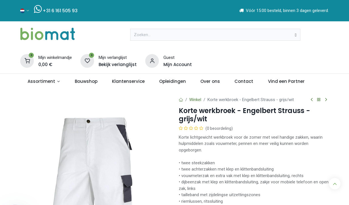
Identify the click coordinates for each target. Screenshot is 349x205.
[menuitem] (43, 81)
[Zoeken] (295, 34)
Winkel (195, 99)
